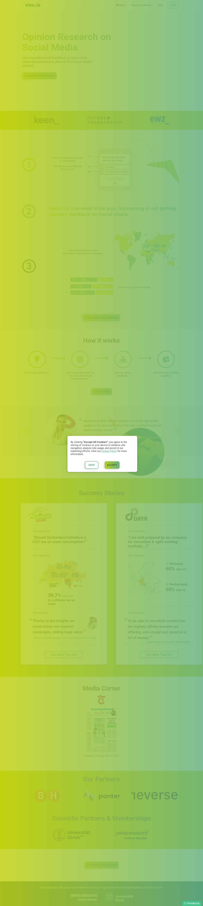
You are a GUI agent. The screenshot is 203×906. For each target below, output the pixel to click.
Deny (91, 465)
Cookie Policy (109, 451)
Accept (112, 465)
